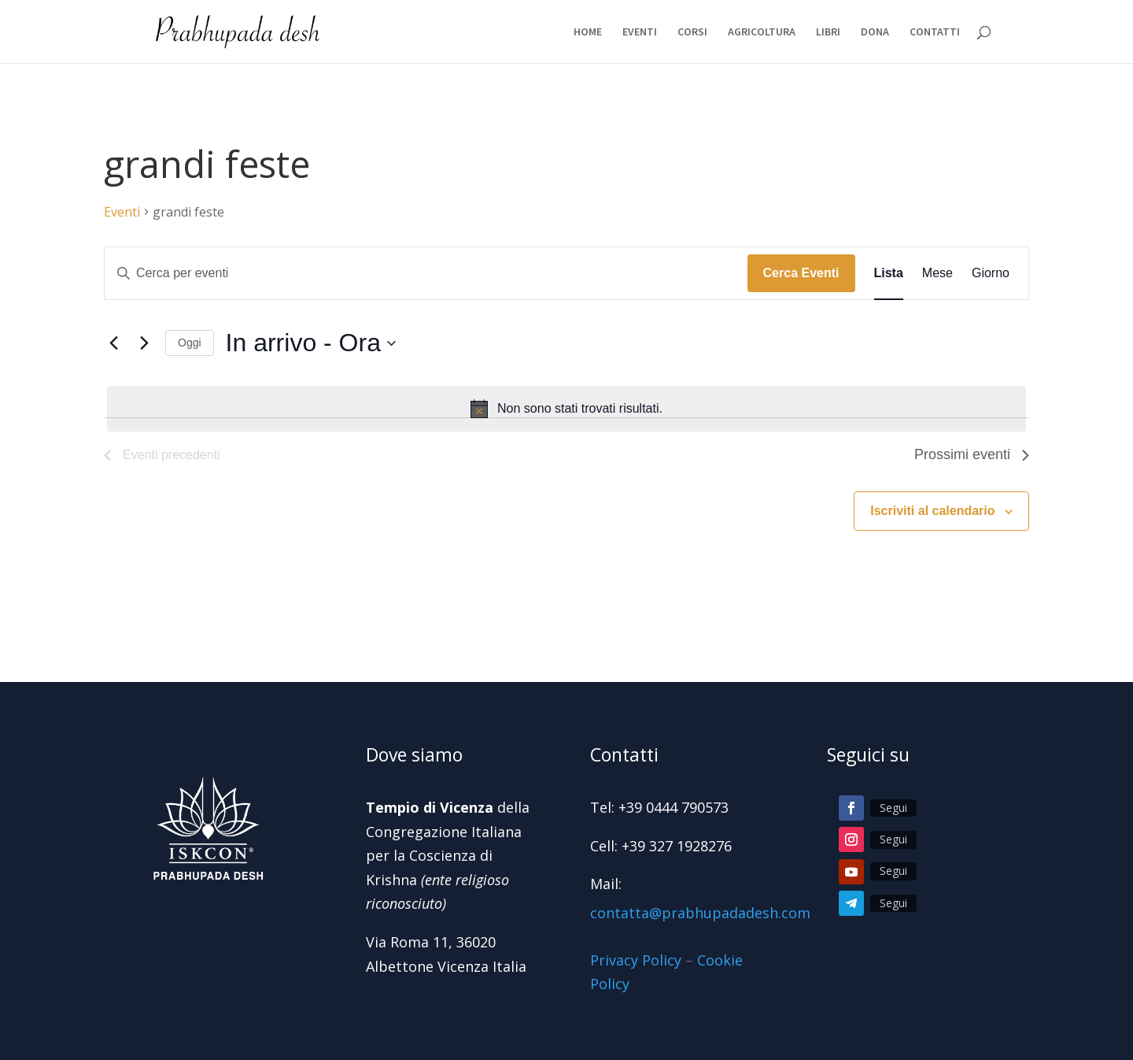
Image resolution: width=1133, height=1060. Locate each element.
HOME (588, 32)
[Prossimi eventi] (144, 343)
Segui (893, 807)
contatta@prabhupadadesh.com (700, 912)
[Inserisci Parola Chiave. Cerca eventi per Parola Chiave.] (426, 273)
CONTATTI (935, 32)
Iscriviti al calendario (932, 510)
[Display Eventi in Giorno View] (990, 273)
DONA (875, 32)
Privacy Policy (635, 960)
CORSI (692, 32)
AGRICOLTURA (761, 32)
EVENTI (639, 32)
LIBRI (828, 32)
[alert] (566, 409)
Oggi (189, 342)
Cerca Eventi (801, 273)
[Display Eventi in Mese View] (937, 273)
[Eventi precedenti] (113, 343)
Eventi (122, 212)
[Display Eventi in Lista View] (888, 273)
